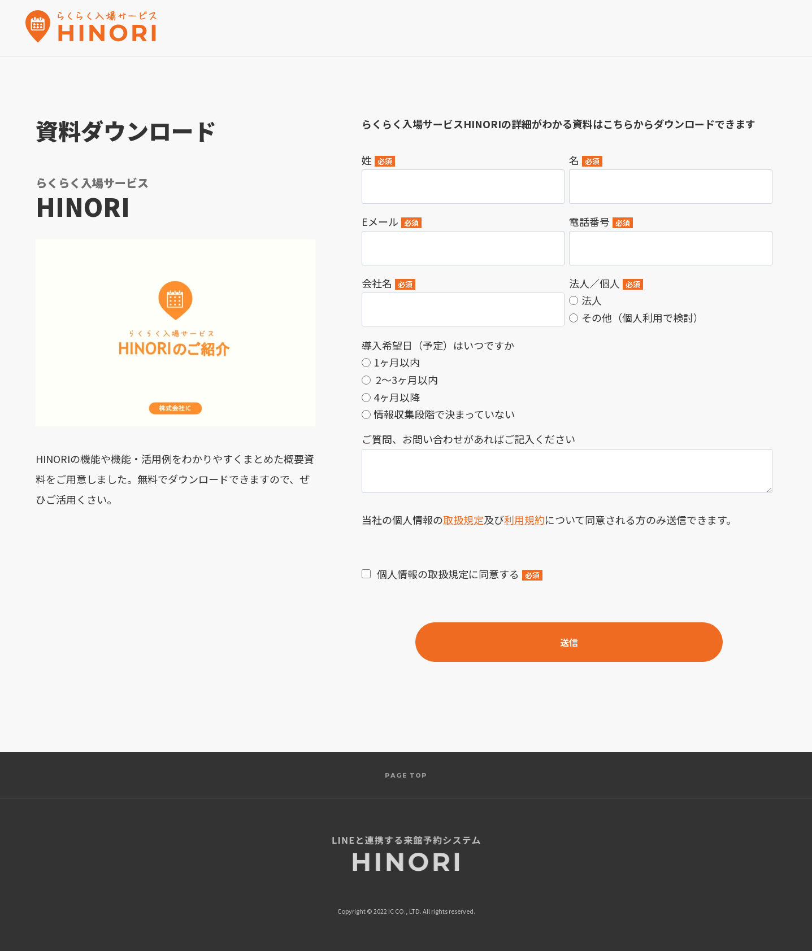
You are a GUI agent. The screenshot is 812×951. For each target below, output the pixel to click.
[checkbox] (670, 309)
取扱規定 (463, 519)
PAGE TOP (406, 775)
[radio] (670, 300)
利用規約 (524, 519)
